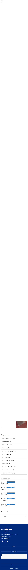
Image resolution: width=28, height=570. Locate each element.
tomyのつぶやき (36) (8, 441)
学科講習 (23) (6, 463)
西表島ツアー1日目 (5, 489)
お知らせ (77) (6, 447)
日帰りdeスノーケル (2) (8, 469)
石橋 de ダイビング (5, 494)
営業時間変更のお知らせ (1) (9, 460)
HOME (12, 564)
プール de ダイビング (11, 498)
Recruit (16, 564)
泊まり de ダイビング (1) (9, 473)
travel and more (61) (7, 444)
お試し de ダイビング (6, 483)
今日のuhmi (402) (7, 454)
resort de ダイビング (11, 487)
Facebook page (14, 555)
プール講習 (3, 500)
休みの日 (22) (6, 457)
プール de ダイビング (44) (9, 451)
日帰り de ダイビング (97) (9, 466)
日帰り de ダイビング (11, 504)
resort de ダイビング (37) (9, 438)
